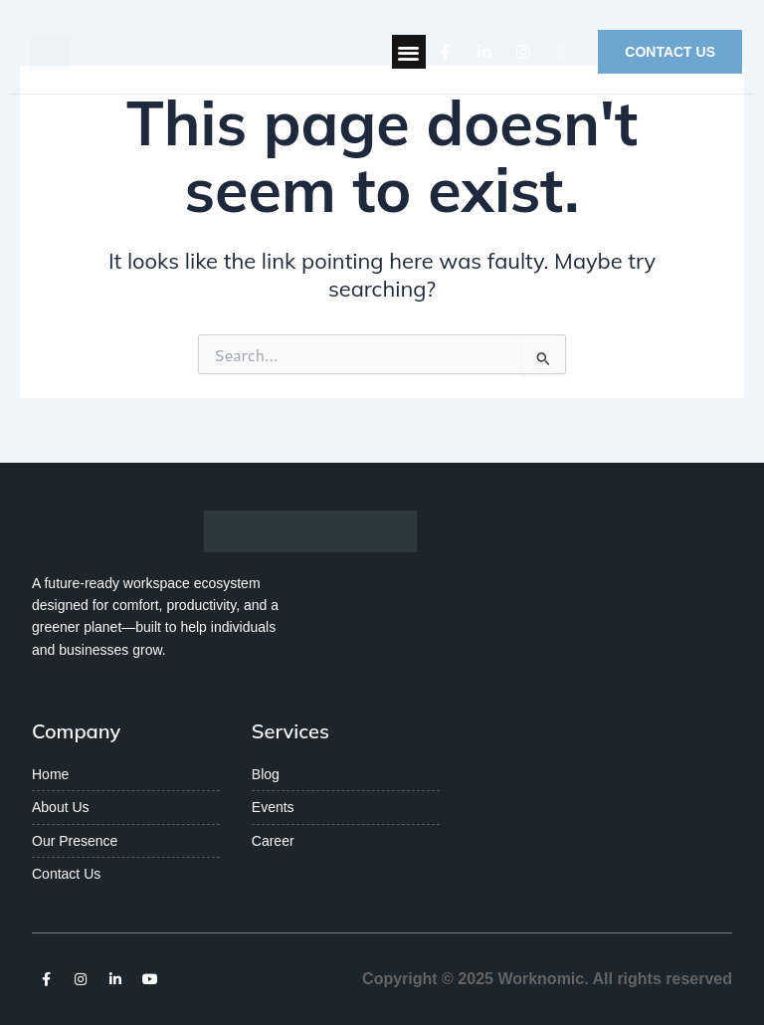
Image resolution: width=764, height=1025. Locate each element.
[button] (409, 52)
